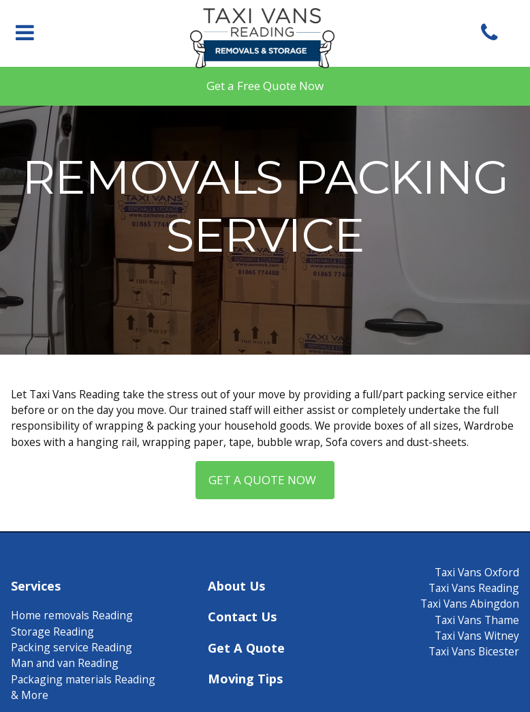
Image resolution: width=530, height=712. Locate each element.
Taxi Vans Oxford (477, 572)
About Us (236, 586)
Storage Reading (52, 631)
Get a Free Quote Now (265, 85)
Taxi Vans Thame (477, 619)
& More (29, 694)
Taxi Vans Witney (477, 635)
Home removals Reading (72, 615)
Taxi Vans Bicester (473, 651)
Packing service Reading (71, 647)
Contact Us (242, 616)
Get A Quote (246, 648)
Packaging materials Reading (83, 679)
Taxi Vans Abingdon (469, 603)
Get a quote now (265, 480)
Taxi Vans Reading (473, 587)
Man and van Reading (65, 662)
